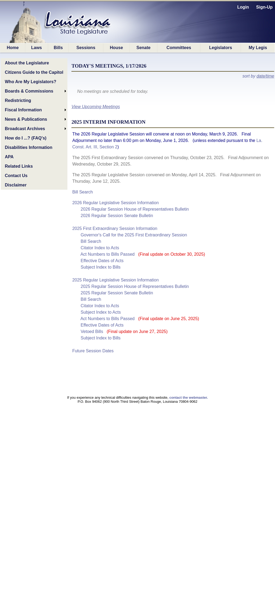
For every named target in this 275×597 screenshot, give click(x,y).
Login (243, 7)
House (116, 47)
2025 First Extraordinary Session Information (114, 228)
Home (13, 47)
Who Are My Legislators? (30, 81)
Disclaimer (16, 185)
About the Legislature (27, 63)
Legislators (220, 47)
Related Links (19, 166)
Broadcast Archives (25, 128)
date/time (265, 76)
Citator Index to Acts (100, 248)
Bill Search (82, 192)
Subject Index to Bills (101, 267)
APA (9, 157)
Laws (36, 47)
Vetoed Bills (124, 331)
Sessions (86, 47)
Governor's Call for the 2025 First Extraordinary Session (134, 235)
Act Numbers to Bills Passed (142, 254)
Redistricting (18, 100)
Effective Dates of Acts (102, 260)
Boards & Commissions (29, 91)
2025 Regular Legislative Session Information (115, 280)
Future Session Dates (93, 351)
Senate (143, 47)
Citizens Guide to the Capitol (34, 72)
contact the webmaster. (188, 397)
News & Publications (26, 119)
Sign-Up (264, 7)
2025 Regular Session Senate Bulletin (117, 293)
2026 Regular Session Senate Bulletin (117, 215)
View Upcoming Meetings (95, 106)
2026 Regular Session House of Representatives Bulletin (135, 209)
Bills (58, 47)
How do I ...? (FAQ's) (25, 138)
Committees (179, 47)
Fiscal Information (23, 110)
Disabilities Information (28, 147)
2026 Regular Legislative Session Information (115, 202)
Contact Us (16, 175)
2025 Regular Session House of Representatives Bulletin (135, 286)
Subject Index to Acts (101, 312)
